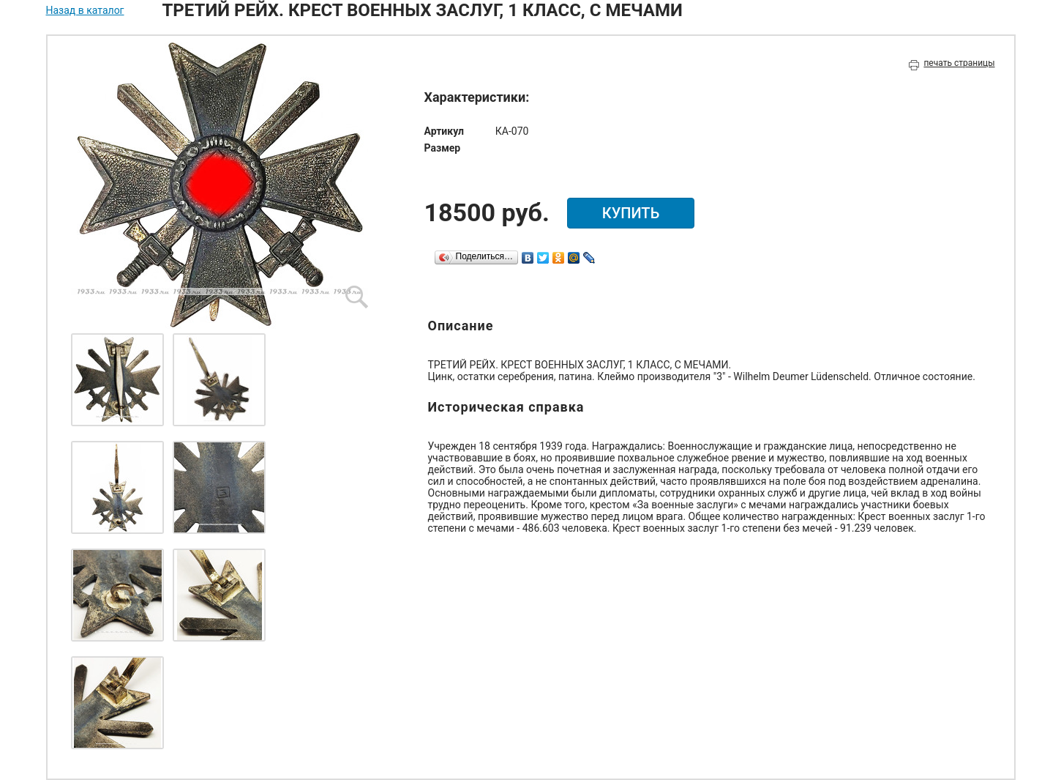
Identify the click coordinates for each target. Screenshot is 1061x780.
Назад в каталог (85, 10)
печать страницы (958, 63)
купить (630, 213)
